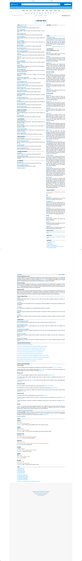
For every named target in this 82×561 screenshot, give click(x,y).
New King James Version (21, 47)
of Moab (59, 39)
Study (41, 22)
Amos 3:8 (63, 397)
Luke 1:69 (58, 413)
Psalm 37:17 (48, 88)
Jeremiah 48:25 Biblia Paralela (22, 476)
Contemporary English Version (22, 84)
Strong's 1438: (19, 437)
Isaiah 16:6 (19, 381)
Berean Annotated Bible (21, 69)
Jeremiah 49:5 (48, 95)
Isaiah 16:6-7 (48, 122)
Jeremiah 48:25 (20, 406)
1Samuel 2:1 (37, 413)
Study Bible (20, 274)
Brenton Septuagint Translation (22, 165)
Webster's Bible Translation (22, 106)
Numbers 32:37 (49, 217)
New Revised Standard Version (22, 148)
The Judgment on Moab (50, 37)
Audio (36, 22)
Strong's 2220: (19, 444)
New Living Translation (21, 29)
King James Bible (20, 44)
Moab (64, 232)
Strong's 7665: (19, 451)
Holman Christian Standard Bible (23, 77)
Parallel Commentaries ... (21, 416)
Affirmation (48, 232)
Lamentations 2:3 (49, 201)
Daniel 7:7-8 (53, 413)
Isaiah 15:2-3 (48, 113)
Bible (12, 15)
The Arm (19, 315)
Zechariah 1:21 (49, 62)
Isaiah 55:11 (60, 292)
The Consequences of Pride (22, 324)
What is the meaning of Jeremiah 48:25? (25, 344)
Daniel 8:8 (48, 56)
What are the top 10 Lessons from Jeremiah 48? (27, 360)
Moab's (47, 233)
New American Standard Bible (22, 50)
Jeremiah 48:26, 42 (20, 378)
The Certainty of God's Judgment (23, 329)
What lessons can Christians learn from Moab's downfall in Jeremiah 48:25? (31, 348)
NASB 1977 (19, 56)
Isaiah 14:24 (48, 107)
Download (63, 46)
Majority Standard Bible (21, 111)
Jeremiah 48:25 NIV (20, 468)
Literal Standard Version (21, 120)
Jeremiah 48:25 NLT (20, 469)
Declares (58, 232)
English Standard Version (21, 33)
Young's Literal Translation (21, 128)
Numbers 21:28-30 (49, 155)
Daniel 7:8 (48, 207)
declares (59, 40)
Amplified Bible (20, 65)
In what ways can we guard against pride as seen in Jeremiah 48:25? (30, 351)
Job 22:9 (47, 221)
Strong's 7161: (19, 424)
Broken (53, 232)
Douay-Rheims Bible (20, 137)
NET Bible (19, 100)
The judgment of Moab (51, 241)
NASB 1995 (19, 53)
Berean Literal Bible (20, 40)
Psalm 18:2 (41, 370)
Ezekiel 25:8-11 (49, 177)
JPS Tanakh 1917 (20, 162)
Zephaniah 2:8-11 (49, 140)
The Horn (19, 310)
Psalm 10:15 (48, 83)
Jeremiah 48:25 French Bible (22, 478)
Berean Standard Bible (21, 36)
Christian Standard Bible (21, 73)
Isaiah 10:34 (32, 380)
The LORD (19, 307)
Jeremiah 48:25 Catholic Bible (22, 479)
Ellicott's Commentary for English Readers (25, 410)
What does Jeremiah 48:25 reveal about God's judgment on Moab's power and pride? (33, 355)
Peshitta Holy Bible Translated (22, 155)
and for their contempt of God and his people (55, 246)
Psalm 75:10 (48, 52)
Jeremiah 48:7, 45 (42, 369)
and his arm (51, 40)
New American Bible (20, 145)
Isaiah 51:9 (47, 385)
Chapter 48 (18, 15)
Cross (38, 22)
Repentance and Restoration (22, 338)
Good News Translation (21, 93)
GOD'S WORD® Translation (22, 90)
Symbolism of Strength (21, 333)
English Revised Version (21, 87)
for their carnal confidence (52, 245)
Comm (44, 22)
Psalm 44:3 (51, 385)
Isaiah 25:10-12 (49, 167)
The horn (56, 39)
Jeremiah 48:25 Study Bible (22, 474)
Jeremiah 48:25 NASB (21, 471)
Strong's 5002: (19, 457)
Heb (46, 22)
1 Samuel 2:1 (59, 367)
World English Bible (20, 115)
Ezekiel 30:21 (45, 414)
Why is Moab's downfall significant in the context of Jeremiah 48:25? (30, 359)
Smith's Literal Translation (21, 132)
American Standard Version (22, 81)
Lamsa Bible (19, 152)
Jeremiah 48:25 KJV (20, 473)
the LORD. (63, 40)
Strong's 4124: (19, 431)
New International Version (21, 26)
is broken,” (56, 40)
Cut (56, 232)
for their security (50, 244)
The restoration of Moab (51, 247)
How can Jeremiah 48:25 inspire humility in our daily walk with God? (30, 353)
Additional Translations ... (21, 168)
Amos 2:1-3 (48, 129)
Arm (51, 232)
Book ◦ (60, 274)
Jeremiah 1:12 (19, 398)
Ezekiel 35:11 (48, 101)
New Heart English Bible (21, 103)
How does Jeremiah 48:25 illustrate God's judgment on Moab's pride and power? (32, 346)
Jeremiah (15, 15)
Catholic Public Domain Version (22, 140)
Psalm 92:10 (42, 413)
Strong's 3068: (19, 464)
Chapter (63, 274)
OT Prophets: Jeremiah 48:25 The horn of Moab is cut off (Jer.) (28, 481)
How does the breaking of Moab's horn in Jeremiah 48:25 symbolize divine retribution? (33, 357)
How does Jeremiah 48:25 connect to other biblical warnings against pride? (31, 349)
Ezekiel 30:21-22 (49, 73)
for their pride (49, 243)
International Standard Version (22, 97)
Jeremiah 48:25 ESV (20, 470)
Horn (61, 232)
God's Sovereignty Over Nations (23, 321)
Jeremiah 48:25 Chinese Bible (22, 477)
